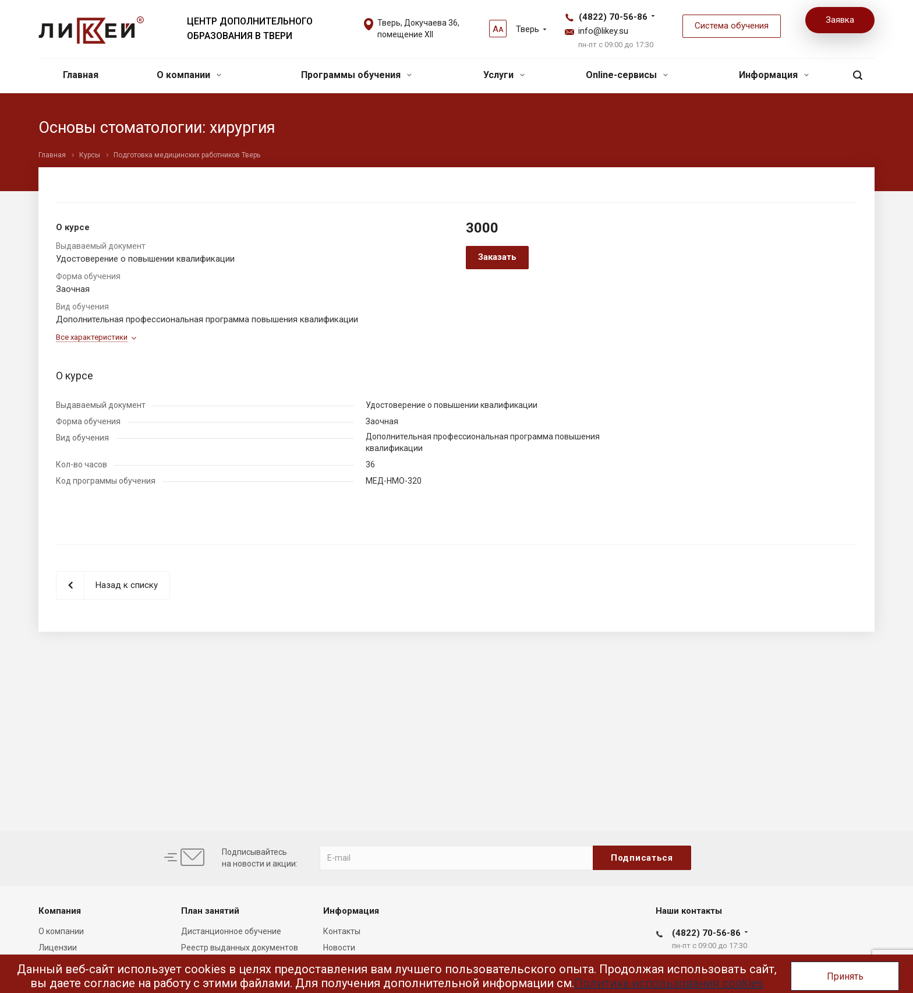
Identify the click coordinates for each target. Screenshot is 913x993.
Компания (59, 911)
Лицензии (57, 947)
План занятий (210, 911)
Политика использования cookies (668, 983)
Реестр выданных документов (239, 947)
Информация (774, 74)
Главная (80, 74)
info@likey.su (603, 31)
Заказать (497, 257)
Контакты (341, 931)
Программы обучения (356, 74)
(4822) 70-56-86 (613, 17)
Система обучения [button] (732, 25)
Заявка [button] (840, 20)
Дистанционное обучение (231, 931)
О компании (189, 74)
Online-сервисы (627, 74)
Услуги (504, 74)
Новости (339, 947)
